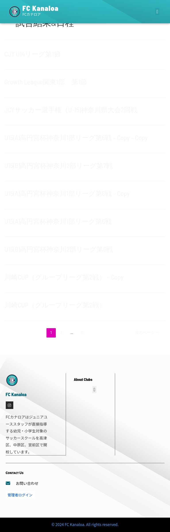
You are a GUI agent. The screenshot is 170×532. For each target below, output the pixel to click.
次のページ (147, 332)
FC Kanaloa (40, 8)
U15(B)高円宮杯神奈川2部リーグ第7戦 (58, 165)
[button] (157, 11)
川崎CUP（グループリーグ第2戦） (55, 305)
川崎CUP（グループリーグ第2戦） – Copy (64, 277)
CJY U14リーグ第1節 (32, 54)
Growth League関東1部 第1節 (45, 82)
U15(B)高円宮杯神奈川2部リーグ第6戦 (58, 249)
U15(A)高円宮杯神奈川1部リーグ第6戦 (58, 221)
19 (82, 332)
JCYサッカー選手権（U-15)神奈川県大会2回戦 (70, 110)
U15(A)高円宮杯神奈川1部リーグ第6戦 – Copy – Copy (76, 137)
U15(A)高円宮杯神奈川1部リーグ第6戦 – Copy (67, 193)
